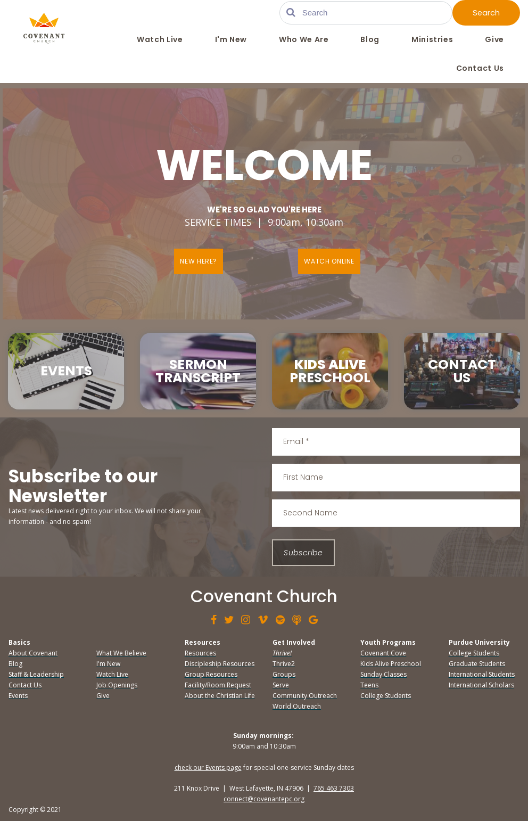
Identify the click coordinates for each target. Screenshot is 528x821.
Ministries (432, 40)
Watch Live (160, 40)
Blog (370, 40)
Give (494, 40)
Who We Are (303, 40)
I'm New (231, 40)
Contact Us (480, 68)
